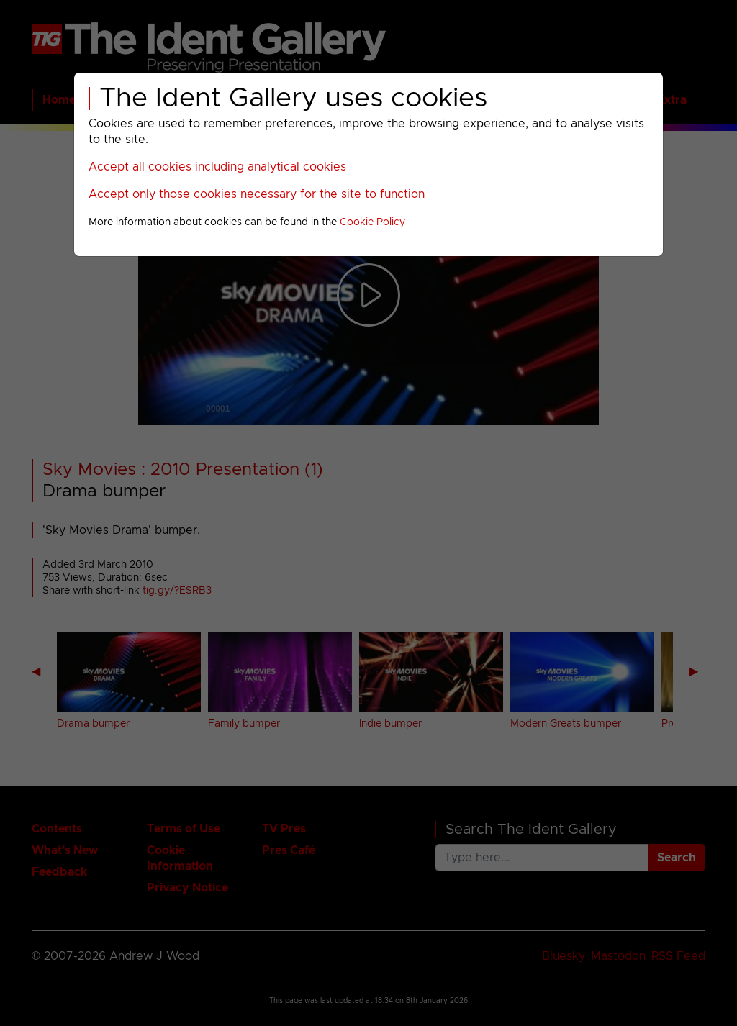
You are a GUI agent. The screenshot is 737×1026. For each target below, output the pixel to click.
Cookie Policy (372, 222)
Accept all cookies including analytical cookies (217, 167)
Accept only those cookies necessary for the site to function (257, 194)
